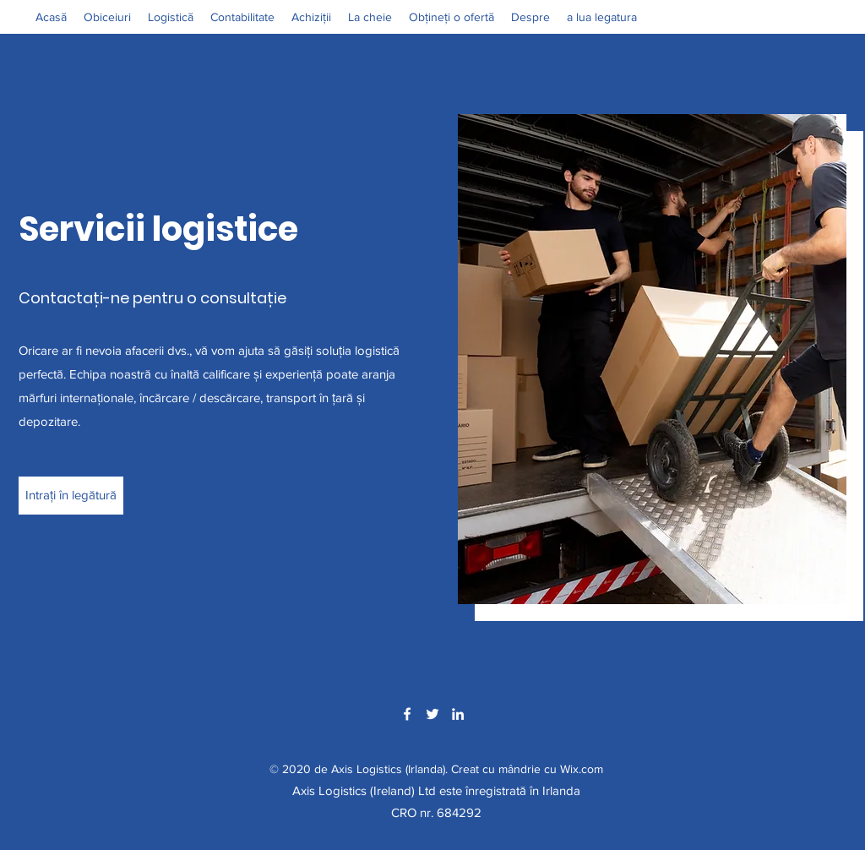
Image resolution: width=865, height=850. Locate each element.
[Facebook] (407, 714)
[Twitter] (432, 714)
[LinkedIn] (457, 714)
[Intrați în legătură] (71, 496)
